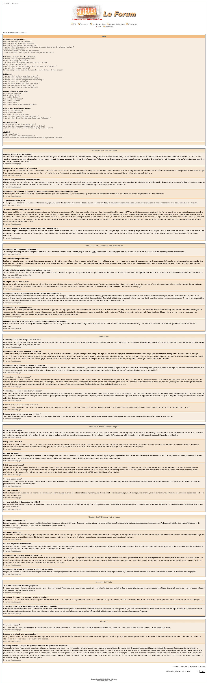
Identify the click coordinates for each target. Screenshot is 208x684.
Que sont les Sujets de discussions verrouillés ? (20, 104)
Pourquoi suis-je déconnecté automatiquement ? (20, 45)
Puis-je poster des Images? (13, 99)
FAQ (73, 24)
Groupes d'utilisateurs (116, 24)
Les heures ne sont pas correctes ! (15, 61)
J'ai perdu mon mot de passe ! (14, 49)
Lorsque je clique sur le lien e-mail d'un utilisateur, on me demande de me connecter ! (33, 70)
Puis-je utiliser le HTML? (12, 95)
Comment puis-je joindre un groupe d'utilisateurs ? (21, 116)
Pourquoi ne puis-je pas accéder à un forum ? (19, 85)
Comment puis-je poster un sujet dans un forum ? (20, 76)
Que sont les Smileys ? (11, 97)
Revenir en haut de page (12, 164)
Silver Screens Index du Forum (14, 33)
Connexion (108, 27)
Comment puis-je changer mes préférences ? (19, 59)
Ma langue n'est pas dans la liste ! (15, 64)
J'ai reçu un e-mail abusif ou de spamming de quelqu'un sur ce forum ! (28, 128)
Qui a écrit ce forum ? (11, 134)
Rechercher (83, 24)
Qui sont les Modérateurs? (12, 112)
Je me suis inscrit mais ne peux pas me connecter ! (21, 51)
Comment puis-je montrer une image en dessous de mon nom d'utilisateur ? (30, 66)
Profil (98, 27)
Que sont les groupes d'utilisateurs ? (16, 114)
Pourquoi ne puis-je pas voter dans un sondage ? (20, 87)
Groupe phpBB (76, 627)
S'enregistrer (131, 24)
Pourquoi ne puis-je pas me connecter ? (17, 41)
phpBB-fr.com (108, 680)
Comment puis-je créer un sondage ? (16, 82)
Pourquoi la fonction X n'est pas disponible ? (19, 136)
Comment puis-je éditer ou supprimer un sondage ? (21, 83)
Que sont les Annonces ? (12, 101)
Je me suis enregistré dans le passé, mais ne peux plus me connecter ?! (28, 53)
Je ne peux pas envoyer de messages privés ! (19, 124)
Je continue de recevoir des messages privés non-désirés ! (24, 126)
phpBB (100, 679)
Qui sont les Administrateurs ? (13, 111)
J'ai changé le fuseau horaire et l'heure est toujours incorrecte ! (25, 62)
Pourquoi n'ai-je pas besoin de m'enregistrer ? (19, 43)
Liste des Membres (97, 24)
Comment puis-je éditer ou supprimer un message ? (21, 78)
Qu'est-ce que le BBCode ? (13, 93)
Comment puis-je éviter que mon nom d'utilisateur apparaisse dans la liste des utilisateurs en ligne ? (38, 47)
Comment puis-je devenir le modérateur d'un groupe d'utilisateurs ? (27, 118)
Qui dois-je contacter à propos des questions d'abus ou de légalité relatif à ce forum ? (33, 138)
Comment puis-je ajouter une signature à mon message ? (23, 80)
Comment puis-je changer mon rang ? (16, 68)
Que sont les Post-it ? (11, 103)
